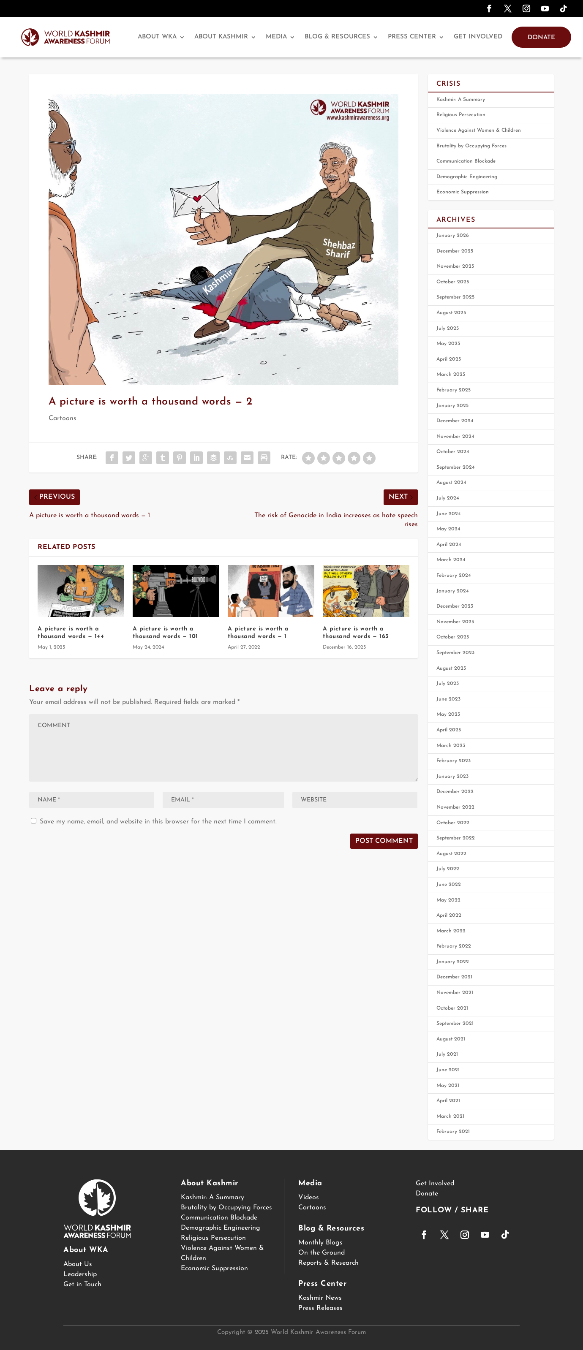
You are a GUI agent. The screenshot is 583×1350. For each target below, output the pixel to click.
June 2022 (448, 884)
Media (276, 37)
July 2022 (447, 869)
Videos (308, 1197)
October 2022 (452, 823)
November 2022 (455, 807)
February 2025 (453, 390)
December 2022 (455, 791)
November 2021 (454, 992)
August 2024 (451, 482)
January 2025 (452, 405)
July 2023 (447, 683)
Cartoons (62, 418)
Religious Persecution (460, 114)
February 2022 (453, 946)
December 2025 (454, 251)
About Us (77, 1264)
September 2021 (455, 1023)
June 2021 (448, 1070)
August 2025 (451, 312)
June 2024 (448, 513)
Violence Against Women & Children (478, 130)
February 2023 (453, 760)
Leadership (80, 1274)
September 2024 (455, 467)
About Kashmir (221, 37)
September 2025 (455, 297)
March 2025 (450, 374)
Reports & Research (328, 1263)
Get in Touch (82, 1284)
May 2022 (448, 900)
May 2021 (447, 1085)
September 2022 (455, 838)
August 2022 (451, 853)
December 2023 (454, 606)
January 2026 (452, 235)
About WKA (157, 37)
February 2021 (453, 1131)
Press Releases (320, 1308)
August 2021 (450, 1039)
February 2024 (453, 575)
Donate (541, 38)
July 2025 (447, 328)
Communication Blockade (466, 161)
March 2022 (451, 931)
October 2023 (452, 637)
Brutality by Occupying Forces (471, 146)
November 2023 (455, 622)
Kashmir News (320, 1298)
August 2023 (451, 668)
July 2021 (447, 1054)
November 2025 (455, 266)
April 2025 (448, 359)
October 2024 (452, 451)
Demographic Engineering (466, 176)
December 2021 (454, 977)
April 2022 (448, 915)
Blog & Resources (337, 37)
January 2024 (452, 591)
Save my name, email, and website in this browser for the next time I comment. (158, 821)
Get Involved (478, 37)
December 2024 (455, 421)
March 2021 (450, 1116)
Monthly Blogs (320, 1242)
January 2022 (452, 961)
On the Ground (321, 1252)
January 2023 (452, 776)
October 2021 (452, 1008)
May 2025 (448, 343)
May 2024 (448, 529)
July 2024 (447, 498)
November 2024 (455, 436)
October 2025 (452, 282)
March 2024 (451, 559)
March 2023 (450, 745)
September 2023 (455, 652)
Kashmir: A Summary (460, 99)
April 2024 (448, 544)
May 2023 (448, 714)
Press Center (412, 37)
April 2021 (448, 1100)
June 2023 (448, 699)
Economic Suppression (462, 192)
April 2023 (448, 730)
